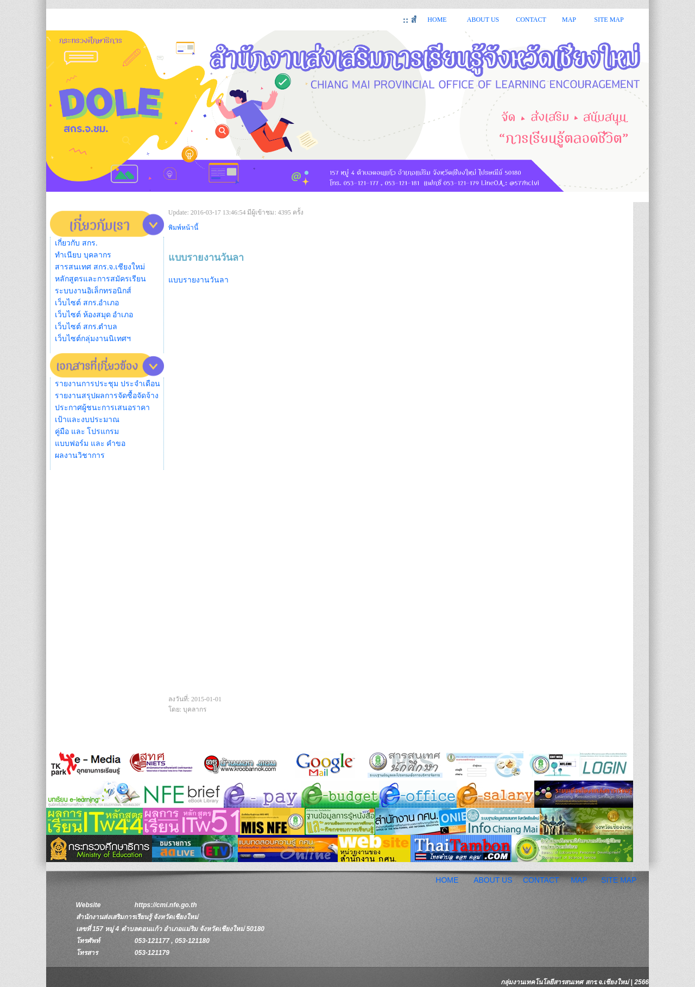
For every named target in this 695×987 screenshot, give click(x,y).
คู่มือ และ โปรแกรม (87, 432)
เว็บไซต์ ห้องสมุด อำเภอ (94, 315)
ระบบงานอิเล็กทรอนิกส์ (93, 291)
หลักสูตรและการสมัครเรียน (100, 279)
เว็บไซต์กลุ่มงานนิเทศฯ (93, 339)
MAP (569, 19)
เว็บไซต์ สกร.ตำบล (86, 327)
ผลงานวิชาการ (80, 455)
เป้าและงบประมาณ (87, 420)
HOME (436, 19)
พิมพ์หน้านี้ (183, 227)
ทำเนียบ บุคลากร (83, 255)
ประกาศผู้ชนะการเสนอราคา (102, 408)
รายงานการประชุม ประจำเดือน (107, 384)
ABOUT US (483, 19)
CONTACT (531, 19)
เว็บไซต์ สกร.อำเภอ (87, 303)
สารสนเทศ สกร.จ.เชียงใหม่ (100, 267)
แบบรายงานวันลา (198, 280)
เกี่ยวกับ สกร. (76, 243)
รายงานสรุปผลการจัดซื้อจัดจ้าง (107, 396)
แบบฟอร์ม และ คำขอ (90, 443)
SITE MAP (608, 19)
